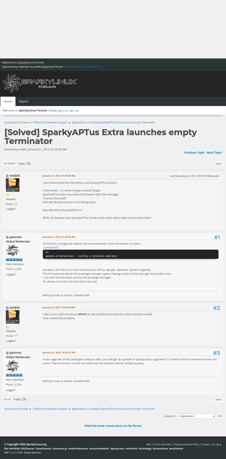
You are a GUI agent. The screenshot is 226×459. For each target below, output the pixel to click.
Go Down (9, 163)
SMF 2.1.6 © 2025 (13, 452)
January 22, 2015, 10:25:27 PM (58, 352)
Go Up (7, 399)
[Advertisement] (113, 29)
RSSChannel (27, 448)
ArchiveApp (144, 448)
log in (61, 110)
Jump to (169, 416)
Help (148, 444)
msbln (15, 175)
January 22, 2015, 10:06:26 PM (58, 307)
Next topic (214, 152)
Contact (206, 444)
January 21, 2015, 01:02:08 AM (58, 175)
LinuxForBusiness (78, 448)
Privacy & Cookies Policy (186, 444)
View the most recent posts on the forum (113, 426)
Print (218, 163)
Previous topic (194, 152)
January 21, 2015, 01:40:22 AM (58, 236)
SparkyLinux (117, 448)
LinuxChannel (43, 448)
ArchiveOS (131, 448)
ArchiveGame (160, 448)
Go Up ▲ (217, 444)
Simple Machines (32, 452)
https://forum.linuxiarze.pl (81, 66)
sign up (73, 110)
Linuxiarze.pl (59, 448)
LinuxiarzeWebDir (99, 448)
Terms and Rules (162, 444)
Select (54, 247)
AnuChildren (176, 448)
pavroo (15, 237)
